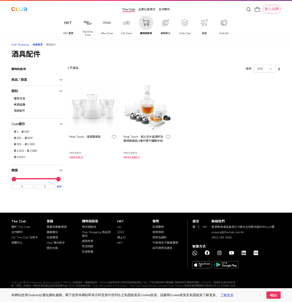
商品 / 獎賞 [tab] (19, 80)
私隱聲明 (158, 227)
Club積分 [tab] (18, 124)
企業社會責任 (146, 9)
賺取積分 (52, 232)
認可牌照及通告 (162, 248)
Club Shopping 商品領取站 (96, 234)
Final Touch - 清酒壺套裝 (85, 137)
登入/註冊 (272, 9)
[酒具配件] (37, 111)
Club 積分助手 (56, 243)
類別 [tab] (14, 91)
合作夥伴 (164, 9)
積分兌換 (52, 248)
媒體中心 (17, 243)
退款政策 (87, 241)
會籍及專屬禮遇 (57, 227)
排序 (248, 69)
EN (205, 227)
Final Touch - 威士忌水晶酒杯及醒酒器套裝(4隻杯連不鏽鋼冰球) (143, 139)
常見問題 (87, 246)
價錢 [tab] (14, 170)
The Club (128, 9)
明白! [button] (273, 295)
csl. (119, 227)
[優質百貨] (37, 99)
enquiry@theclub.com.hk (227, 232)
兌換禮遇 (52, 237)
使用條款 (158, 232)
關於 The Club (20, 227)
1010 (120, 232)
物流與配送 (89, 227)
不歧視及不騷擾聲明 (165, 243)
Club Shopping (20, 44)
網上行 (121, 237)
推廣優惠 (38, 44)
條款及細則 (159, 237)
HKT (120, 243)
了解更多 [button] (227, 295)
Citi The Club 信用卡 (24, 237)
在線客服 (87, 252)
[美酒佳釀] (37, 105)
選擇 (59, 187)
